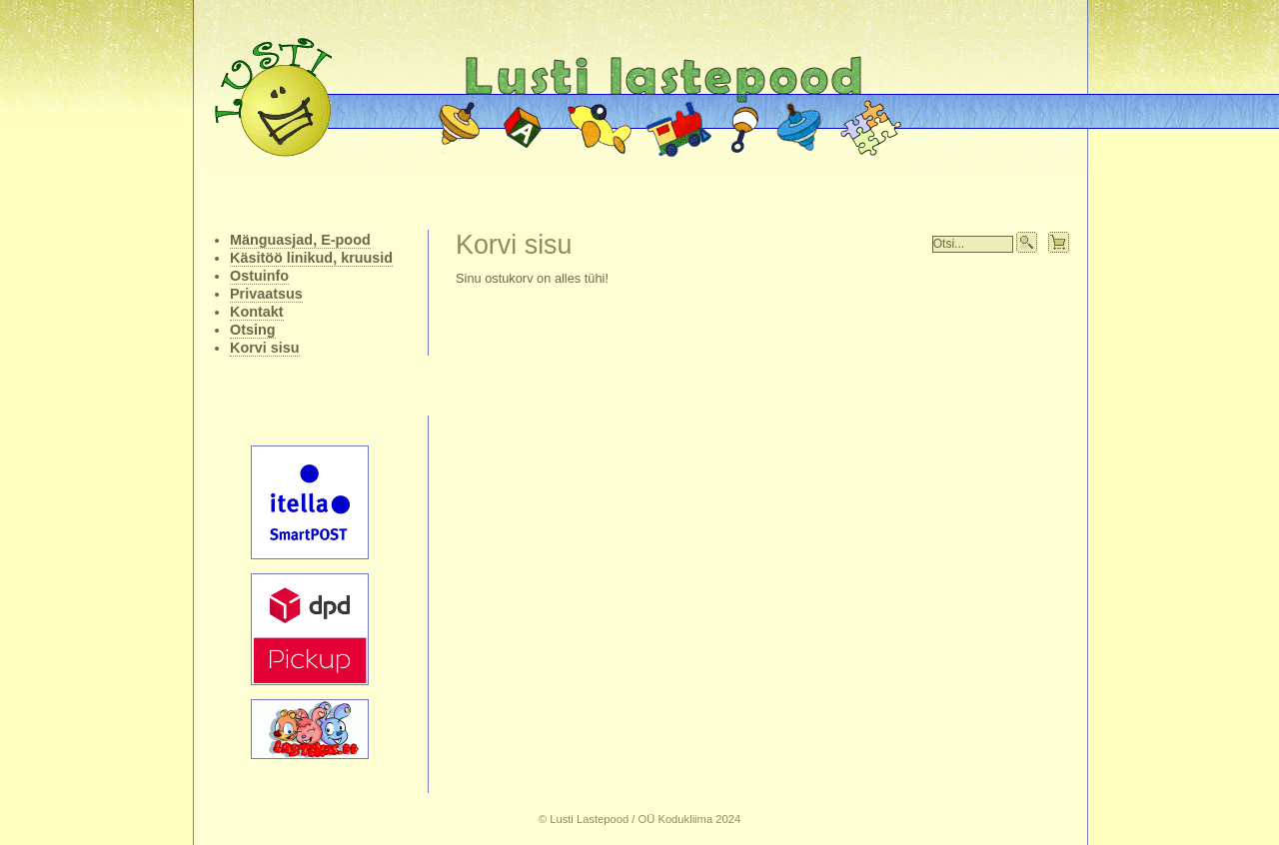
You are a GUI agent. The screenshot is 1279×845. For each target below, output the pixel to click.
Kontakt (257, 312)
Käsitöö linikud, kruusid (311, 258)
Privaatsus (266, 294)
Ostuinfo (259, 276)
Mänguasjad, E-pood (300, 240)
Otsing (253, 330)
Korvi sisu (265, 348)
